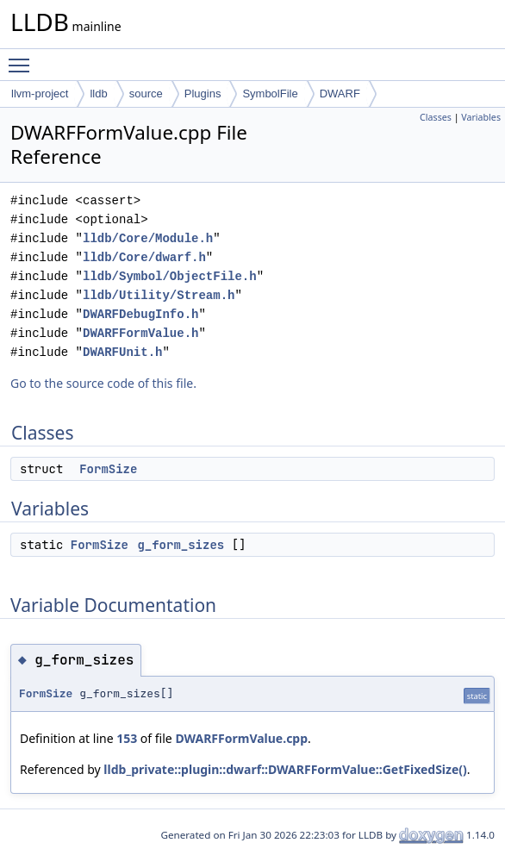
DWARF (340, 93)
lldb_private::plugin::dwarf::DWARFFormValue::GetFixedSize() (284, 769)
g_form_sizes (180, 544)
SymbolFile (269, 93)
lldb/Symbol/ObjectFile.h (170, 276)
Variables (481, 117)
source (146, 93)
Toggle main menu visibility (23, 57)
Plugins (202, 93)
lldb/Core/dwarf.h (144, 257)
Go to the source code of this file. (103, 383)
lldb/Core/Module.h (148, 238)
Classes (436, 117)
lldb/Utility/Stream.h (158, 295)
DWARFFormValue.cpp (241, 738)
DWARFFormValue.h (140, 333)
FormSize (108, 469)
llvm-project (39, 93)
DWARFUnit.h (122, 352)
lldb (98, 93)
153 (126, 738)
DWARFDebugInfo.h (140, 314)
